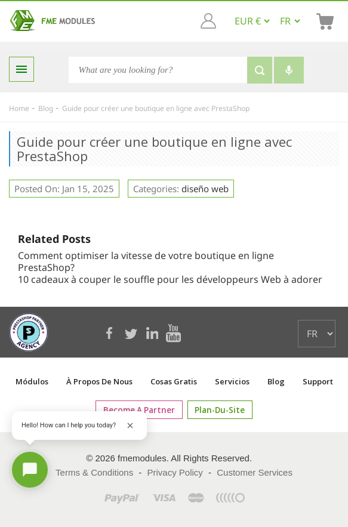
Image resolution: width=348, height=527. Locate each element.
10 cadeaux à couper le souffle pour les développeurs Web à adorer (170, 279)
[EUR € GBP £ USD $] (252, 21)
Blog (276, 381)
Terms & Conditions (94, 472)
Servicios (232, 381)
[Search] (158, 70)
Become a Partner (141, 409)
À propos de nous (99, 381)
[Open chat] (30, 470)
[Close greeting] (130, 425)
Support (318, 381)
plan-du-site (217, 409)
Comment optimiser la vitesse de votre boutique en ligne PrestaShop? (146, 261)
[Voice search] (289, 70)
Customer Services (254, 472)
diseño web (205, 189)
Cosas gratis (173, 381)
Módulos (32, 381)
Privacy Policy (175, 472)
